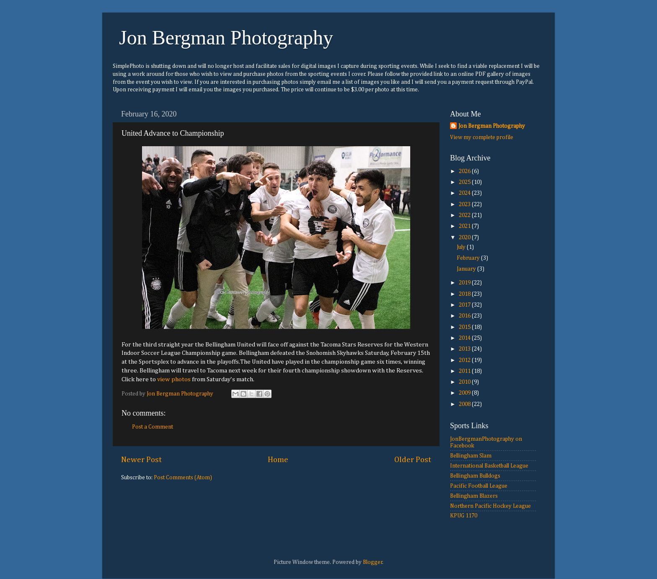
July (462, 247)
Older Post (412, 460)
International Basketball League (489, 466)
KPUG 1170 (463, 516)
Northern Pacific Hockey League (490, 506)
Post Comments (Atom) (183, 478)
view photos (174, 379)
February (469, 258)
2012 (465, 360)
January (467, 269)
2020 (465, 237)
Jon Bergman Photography (226, 37)
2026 (465, 171)
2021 (465, 226)
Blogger (373, 562)
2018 (465, 294)
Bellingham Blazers (474, 496)
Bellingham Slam (470, 456)
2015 (465, 327)
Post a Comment (152, 427)
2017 (465, 305)
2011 (465, 371)
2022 (465, 215)
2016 (465, 316)
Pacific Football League (478, 486)
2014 (465, 338)
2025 (465, 182)
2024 (465, 193)
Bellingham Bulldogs (475, 476)
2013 (465, 349)
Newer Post (141, 460)
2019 (465, 283)
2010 (465, 382)
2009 (465, 393)
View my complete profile (481, 137)
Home (278, 460)
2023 (465, 204)
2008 (465, 404)
